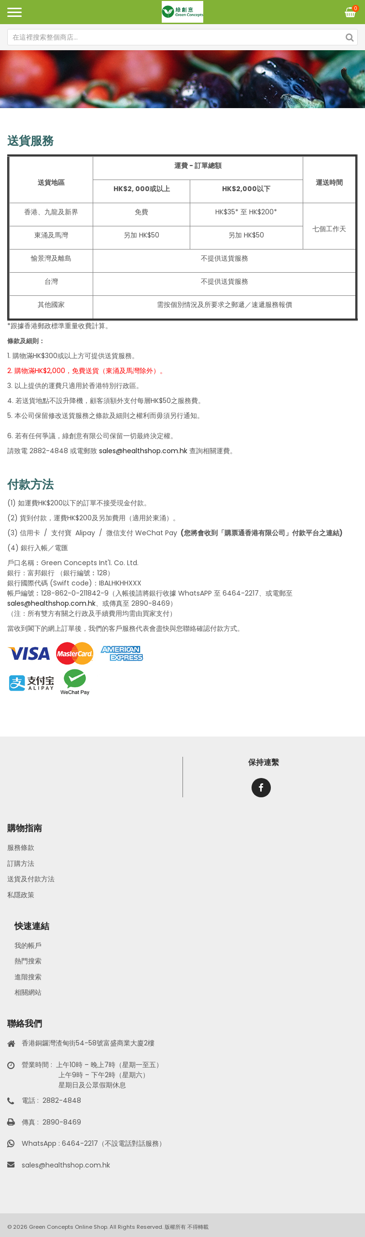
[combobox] (182, 37)
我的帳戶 (28, 945)
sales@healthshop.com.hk (142, 451)
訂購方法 (20, 863)
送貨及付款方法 (31, 879)
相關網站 (28, 992)
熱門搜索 (28, 961)
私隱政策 (20, 895)
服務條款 (20, 847)
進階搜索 (28, 977)
